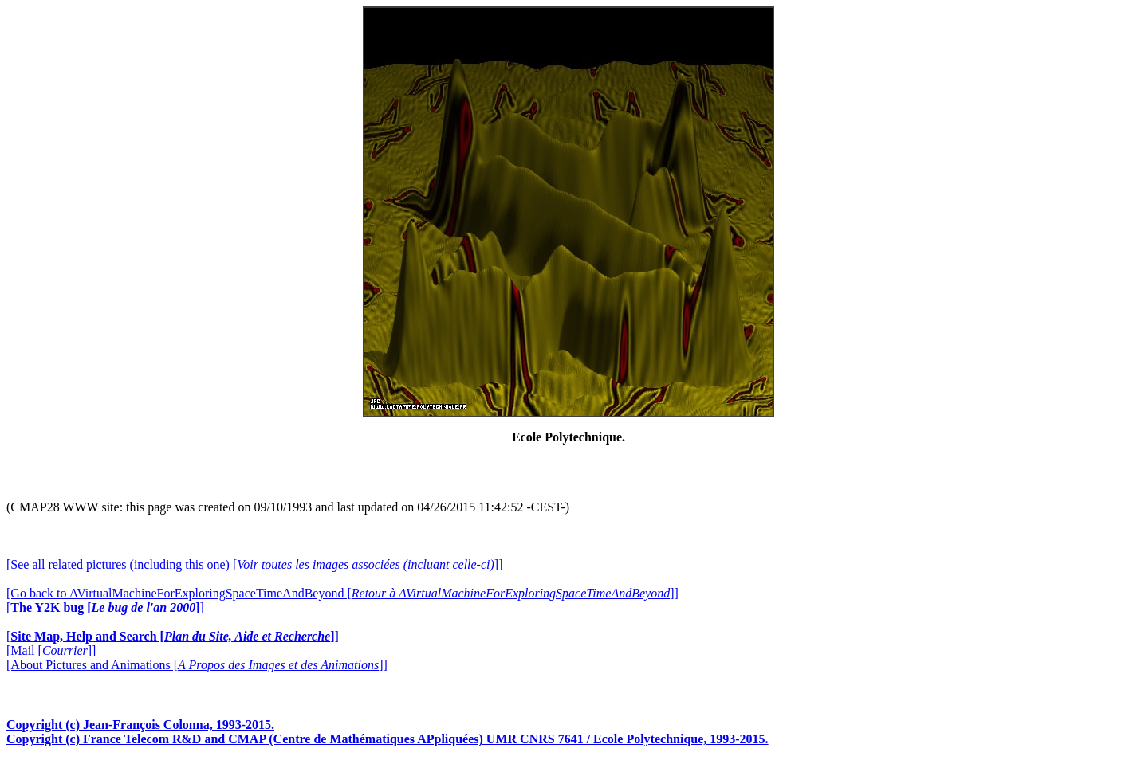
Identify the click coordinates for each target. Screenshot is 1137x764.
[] (105, 607)
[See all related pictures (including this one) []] (254, 564)
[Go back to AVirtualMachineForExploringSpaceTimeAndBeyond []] (342, 593)
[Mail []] (51, 650)
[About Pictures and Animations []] (197, 665)
